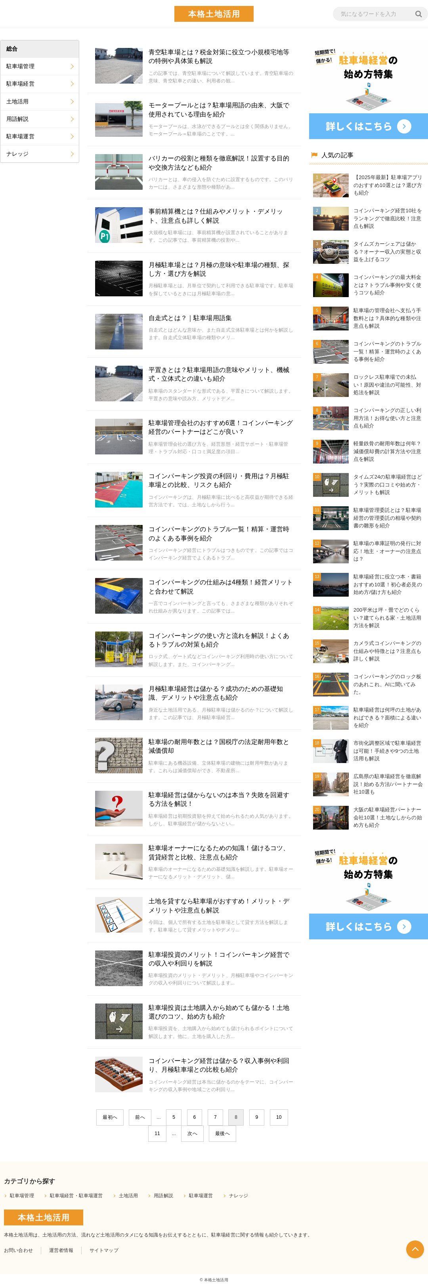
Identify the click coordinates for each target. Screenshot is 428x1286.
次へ (192, 1133)
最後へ (222, 1133)
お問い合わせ (18, 1250)
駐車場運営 (20, 136)
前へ (140, 1117)
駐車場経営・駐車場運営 (76, 1195)
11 (157, 1133)
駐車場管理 (20, 66)
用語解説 (17, 119)
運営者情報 (61, 1250)
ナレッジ (17, 154)
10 (279, 1117)
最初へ (110, 1117)
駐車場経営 (20, 83)
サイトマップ (104, 1250)
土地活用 (17, 101)
